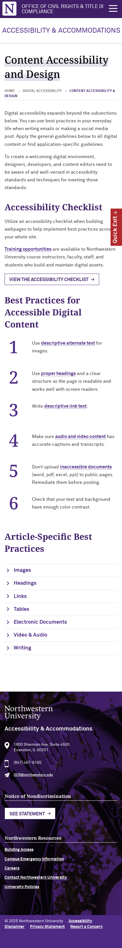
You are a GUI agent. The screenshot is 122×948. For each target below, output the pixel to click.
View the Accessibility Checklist (49, 279)
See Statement (27, 821)
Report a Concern (86, 927)
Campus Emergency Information (34, 866)
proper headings (58, 373)
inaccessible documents (86, 467)
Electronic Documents (40, 622)
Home (10, 91)
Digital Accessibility (42, 91)
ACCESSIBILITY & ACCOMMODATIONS (61, 30)
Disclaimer (15, 927)
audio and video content (80, 436)
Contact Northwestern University (36, 885)
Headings (25, 583)
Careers (12, 876)
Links (20, 596)
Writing (22, 648)
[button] (113, 8)
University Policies (22, 894)
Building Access (19, 857)
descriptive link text (65, 406)
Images (22, 570)
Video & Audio (30, 635)
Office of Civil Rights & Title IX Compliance (63, 9)
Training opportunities (28, 249)
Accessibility (80, 921)
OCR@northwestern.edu (33, 782)
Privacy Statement (47, 927)
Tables (21, 609)
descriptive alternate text (68, 343)
